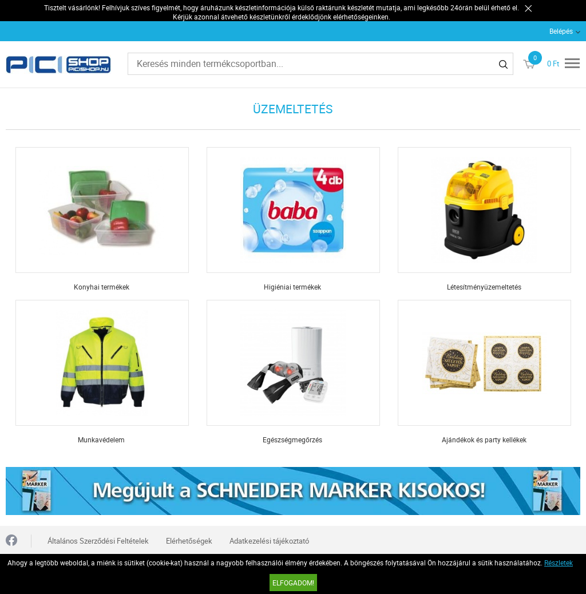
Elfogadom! (293, 582)
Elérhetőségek (189, 541)
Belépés (561, 30)
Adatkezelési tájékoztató (269, 541)
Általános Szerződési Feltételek (98, 541)
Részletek (558, 562)
